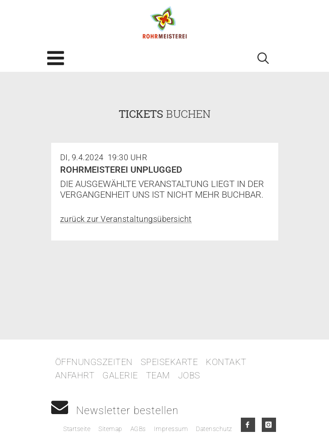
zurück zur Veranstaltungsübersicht (126, 219)
